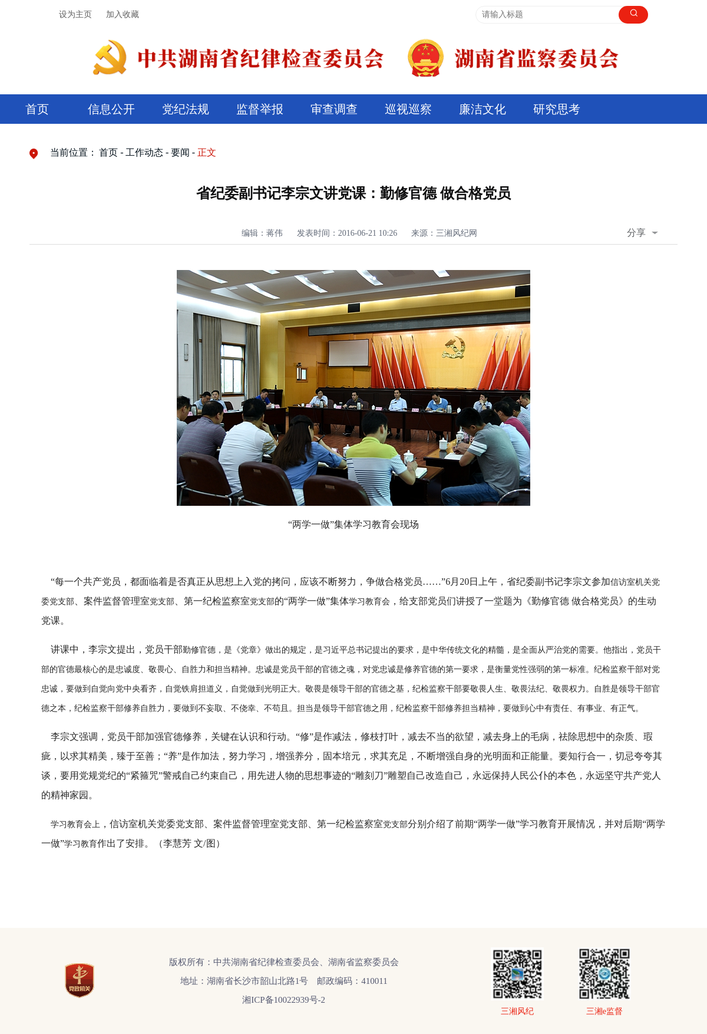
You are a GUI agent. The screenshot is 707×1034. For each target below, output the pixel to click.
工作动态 (144, 152)
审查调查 (334, 109)
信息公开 (111, 109)
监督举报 (259, 109)
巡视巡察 (408, 109)
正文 (206, 152)
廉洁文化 (482, 109)
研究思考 (556, 109)
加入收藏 (122, 14)
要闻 (180, 152)
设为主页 (75, 14)
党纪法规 (185, 109)
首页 (37, 109)
